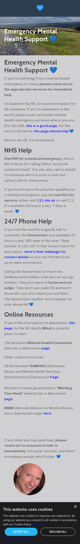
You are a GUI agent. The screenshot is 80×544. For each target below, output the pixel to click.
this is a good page (41, 126)
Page (54, 377)
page (45, 348)
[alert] (40, 523)
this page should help (51, 131)
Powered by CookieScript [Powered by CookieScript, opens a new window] (19, 539)
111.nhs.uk (46, 200)
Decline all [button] (58, 531)
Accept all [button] (21, 531)
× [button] (75, 506)
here (47, 413)
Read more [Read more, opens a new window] (39, 524)
